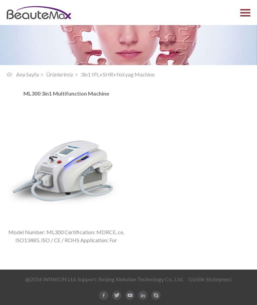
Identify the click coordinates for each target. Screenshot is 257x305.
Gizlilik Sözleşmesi (210, 279)
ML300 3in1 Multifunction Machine (66, 93)
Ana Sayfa (27, 74)
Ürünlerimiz (59, 74)
